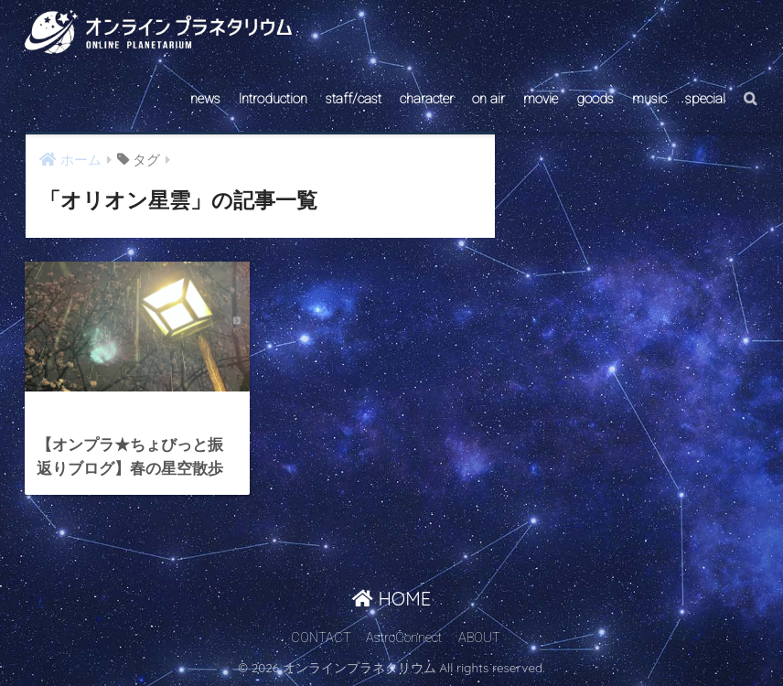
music (649, 99)
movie (540, 99)
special (705, 99)
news (205, 99)
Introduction (273, 99)
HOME (391, 598)
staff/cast (353, 99)
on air (488, 99)
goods (595, 99)
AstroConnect (404, 638)
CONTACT (321, 638)
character (427, 99)
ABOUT (479, 638)
